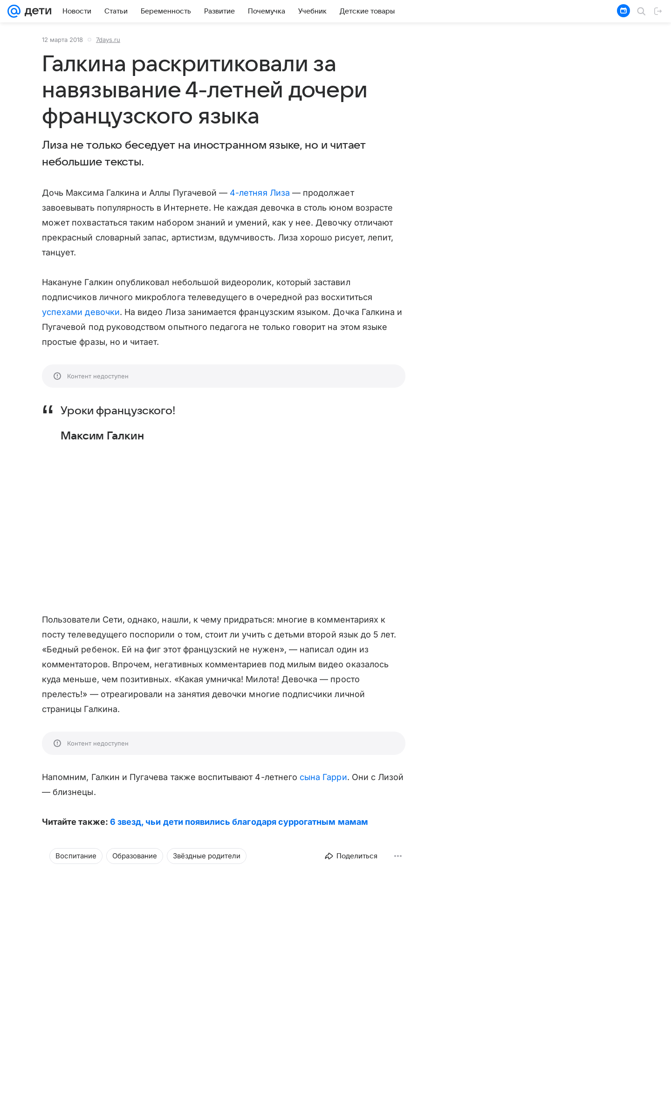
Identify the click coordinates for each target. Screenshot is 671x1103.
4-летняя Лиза (260, 193)
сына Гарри (323, 777)
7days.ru (108, 39)
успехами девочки (81, 312)
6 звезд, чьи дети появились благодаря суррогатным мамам (239, 822)
